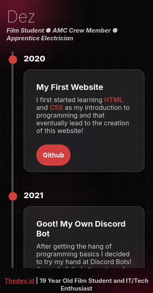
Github (53, 155)
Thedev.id (19, 280)
